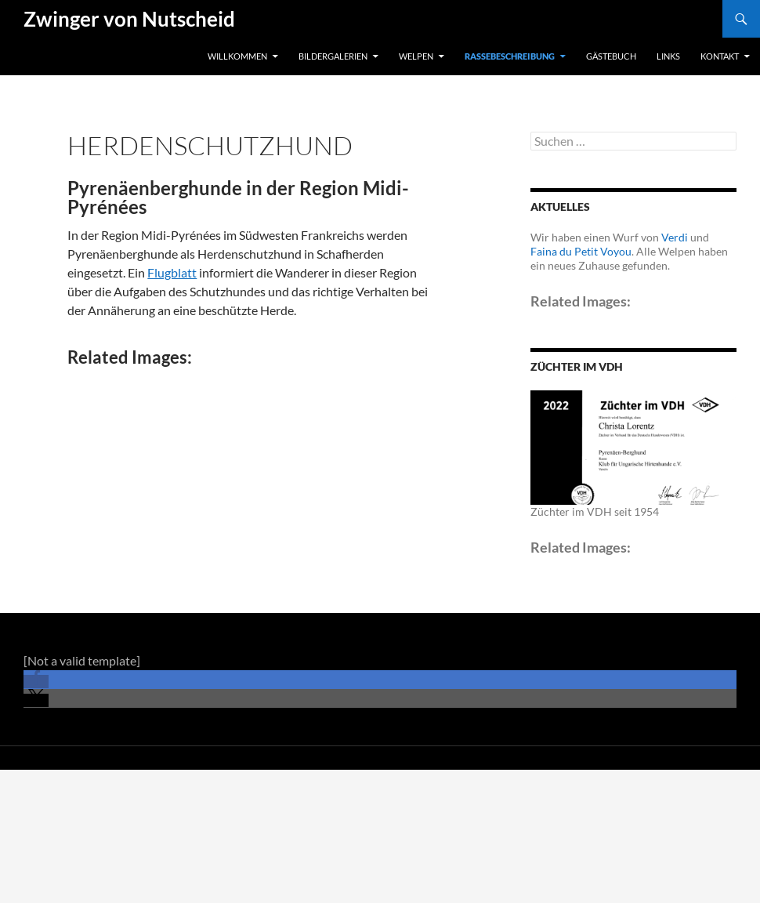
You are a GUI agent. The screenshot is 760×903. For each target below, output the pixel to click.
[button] (36, 681)
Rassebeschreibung (510, 56)
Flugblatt (172, 272)
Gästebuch (611, 56)
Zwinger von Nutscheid (129, 18)
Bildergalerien (333, 56)
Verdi (674, 237)
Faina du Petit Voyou (581, 251)
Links (668, 56)
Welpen (416, 56)
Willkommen (237, 56)
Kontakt (719, 56)
